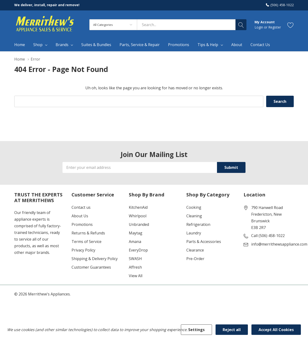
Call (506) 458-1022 (268, 235)
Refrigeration (198, 224)
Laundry (193, 233)
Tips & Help (207, 45)
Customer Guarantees (91, 267)
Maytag (135, 233)
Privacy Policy (83, 250)
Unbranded (139, 224)
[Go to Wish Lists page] (290, 24)
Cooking (193, 207)
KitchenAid (138, 207)
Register (274, 27)
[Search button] (241, 24)
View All (135, 275)
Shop (38, 45)
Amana (135, 241)
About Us (80, 215)
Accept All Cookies (276, 329)
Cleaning (194, 215)
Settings (196, 329)
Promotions (82, 224)
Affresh (135, 267)
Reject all (232, 329)
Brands (62, 45)
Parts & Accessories (203, 241)
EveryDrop (138, 250)
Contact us (81, 207)
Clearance (195, 250)
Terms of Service (86, 241)
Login (259, 27)
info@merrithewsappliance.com (279, 244)
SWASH (135, 258)
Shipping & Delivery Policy (95, 258)
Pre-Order (195, 258)
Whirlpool (137, 215)
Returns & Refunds (88, 233)
